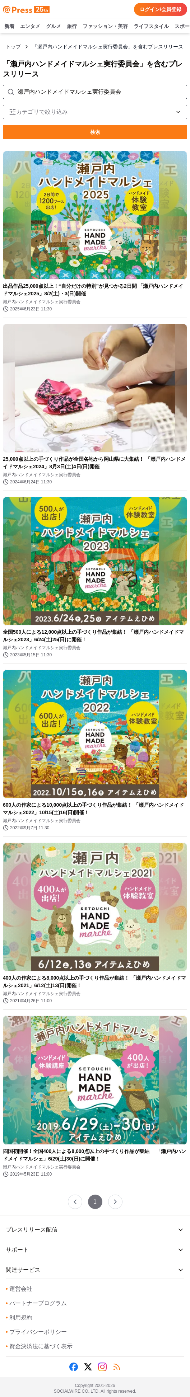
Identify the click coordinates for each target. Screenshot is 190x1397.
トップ (13, 47)
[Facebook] (73, 1367)
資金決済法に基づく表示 (39, 1346)
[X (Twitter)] (88, 1367)
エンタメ (30, 26)
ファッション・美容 (105, 26)
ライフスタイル (151, 26)
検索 (95, 132)
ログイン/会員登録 (160, 9)
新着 (9, 26)
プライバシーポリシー (36, 1332)
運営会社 (19, 1289)
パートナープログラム (36, 1303)
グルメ (53, 26)
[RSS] (116, 1367)
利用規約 (19, 1317)
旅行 (72, 26)
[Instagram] (102, 1367)
